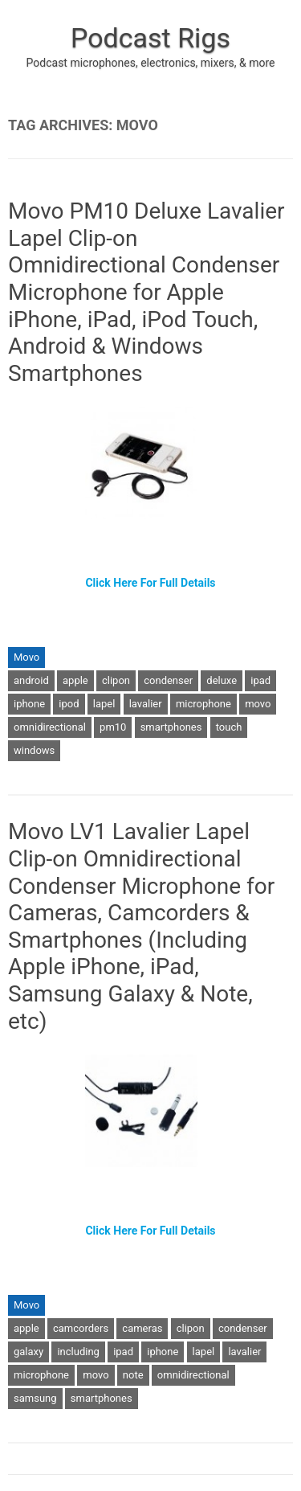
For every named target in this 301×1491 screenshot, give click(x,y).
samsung (35, 1398)
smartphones (171, 727)
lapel (104, 704)
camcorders (80, 1328)
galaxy (28, 1352)
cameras (142, 1328)
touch (229, 727)
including (78, 1352)
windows (34, 750)
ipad (260, 680)
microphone (203, 704)
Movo (26, 657)
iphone (29, 704)
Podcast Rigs (150, 38)
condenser (168, 680)
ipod (69, 704)
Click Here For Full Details (150, 582)
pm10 (113, 727)
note (133, 1375)
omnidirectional (50, 727)
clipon (116, 680)
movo (257, 704)
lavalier (145, 704)
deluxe (221, 680)
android (31, 680)
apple (75, 680)
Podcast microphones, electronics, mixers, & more (150, 62)
